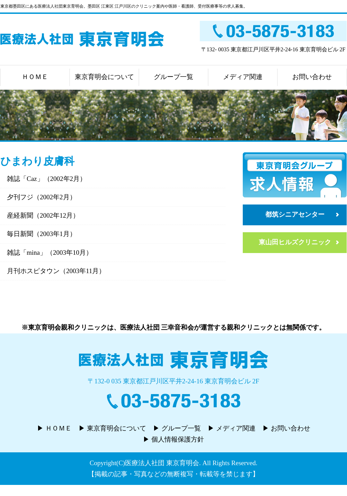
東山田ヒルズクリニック (295, 242)
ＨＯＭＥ (35, 76)
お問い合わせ (312, 76)
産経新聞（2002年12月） (43, 215)
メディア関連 (243, 76)
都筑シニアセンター (294, 214)
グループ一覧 (173, 76)
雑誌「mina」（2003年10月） (49, 252)
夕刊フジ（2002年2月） (41, 197)
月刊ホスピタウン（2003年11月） (56, 271)
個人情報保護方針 (177, 439)
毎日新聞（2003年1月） (41, 233)
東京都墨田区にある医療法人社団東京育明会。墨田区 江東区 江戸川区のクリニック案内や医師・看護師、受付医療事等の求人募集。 (124, 6)
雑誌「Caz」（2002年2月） (46, 178)
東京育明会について (104, 76)
